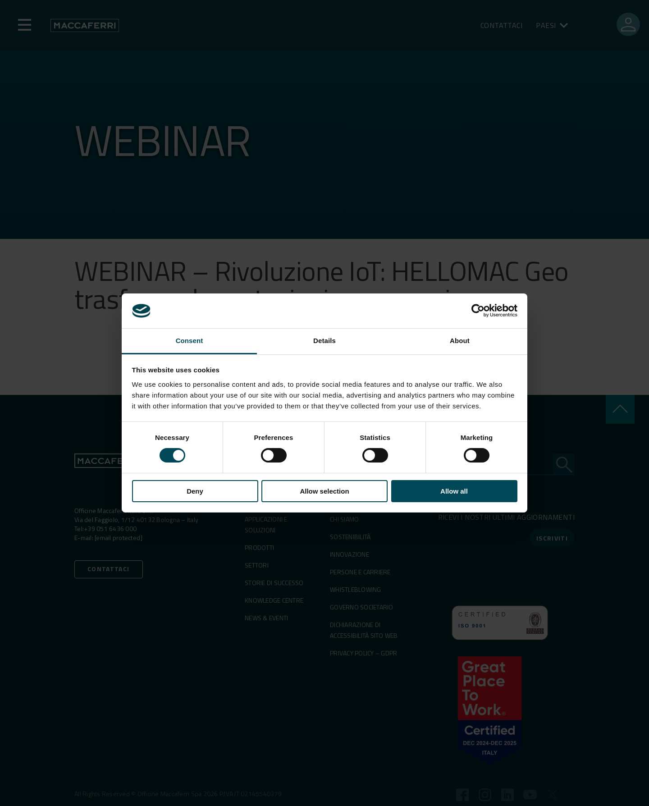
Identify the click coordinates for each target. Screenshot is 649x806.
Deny (195, 491)
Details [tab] (324, 340)
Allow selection (324, 491)
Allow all (454, 491)
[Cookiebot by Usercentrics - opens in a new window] (478, 310)
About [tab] (460, 340)
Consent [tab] (189, 340)
